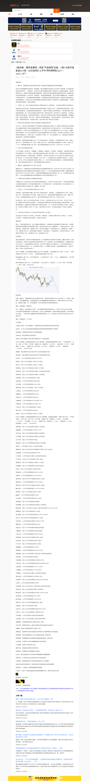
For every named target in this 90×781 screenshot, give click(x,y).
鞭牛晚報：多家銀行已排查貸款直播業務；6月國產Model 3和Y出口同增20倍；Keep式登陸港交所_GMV (44, 723)
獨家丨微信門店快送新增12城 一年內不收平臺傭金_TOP (34, 686)
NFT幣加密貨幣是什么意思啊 (44, 676)
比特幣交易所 (37, 779)
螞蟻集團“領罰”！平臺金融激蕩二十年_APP (30, 709)
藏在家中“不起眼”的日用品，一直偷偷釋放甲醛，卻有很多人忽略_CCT (39, 697)
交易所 (62, 12)
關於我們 (35, 770)
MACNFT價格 (32, 676)
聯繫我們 (27, 770)
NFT (21, 676)
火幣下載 (18, 49)
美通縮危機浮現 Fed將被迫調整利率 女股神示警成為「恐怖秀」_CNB (39, 735)
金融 (51, 12)
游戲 (41, 12)
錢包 (73, 12)
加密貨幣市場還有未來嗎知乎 (62, 676)
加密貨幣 (25, 676)
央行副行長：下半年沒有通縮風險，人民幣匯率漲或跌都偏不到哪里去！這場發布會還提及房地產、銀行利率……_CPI (44, 748)
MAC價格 (31, 678)
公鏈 (31, 12)
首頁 (9, 12)
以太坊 (20, 12)
